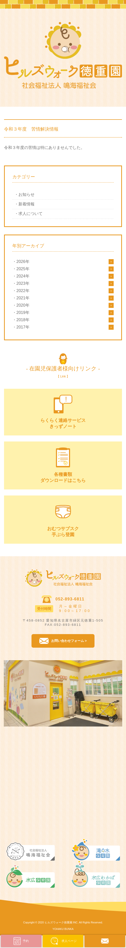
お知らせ (26, 194)
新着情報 (26, 204)
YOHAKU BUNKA (62, 928)
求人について (30, 213)
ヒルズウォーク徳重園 (58, 922)
